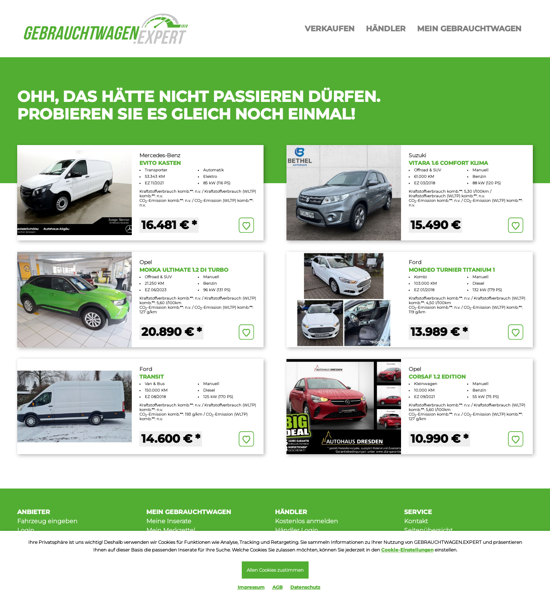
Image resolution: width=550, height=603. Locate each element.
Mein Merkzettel (170, 530)
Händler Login (296, 530)
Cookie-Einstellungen (407, 550)
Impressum (251, 587)
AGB (277, 587)
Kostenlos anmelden (306, 521)
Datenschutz (305, 587)
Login (25, 530)
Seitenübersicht (428, 530)
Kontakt (416, 521)
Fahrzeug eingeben (47, 521)
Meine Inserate (168, 521)
